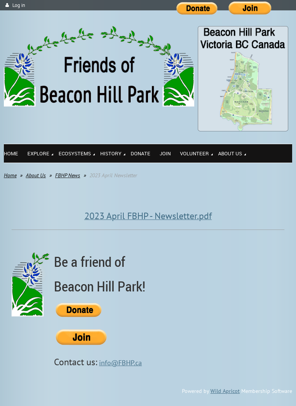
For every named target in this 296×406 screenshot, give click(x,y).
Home (10, 175)
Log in (18, 5)
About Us (36, 175)
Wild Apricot (225, 391)
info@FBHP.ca (120, 362)
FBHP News (67, 175)
